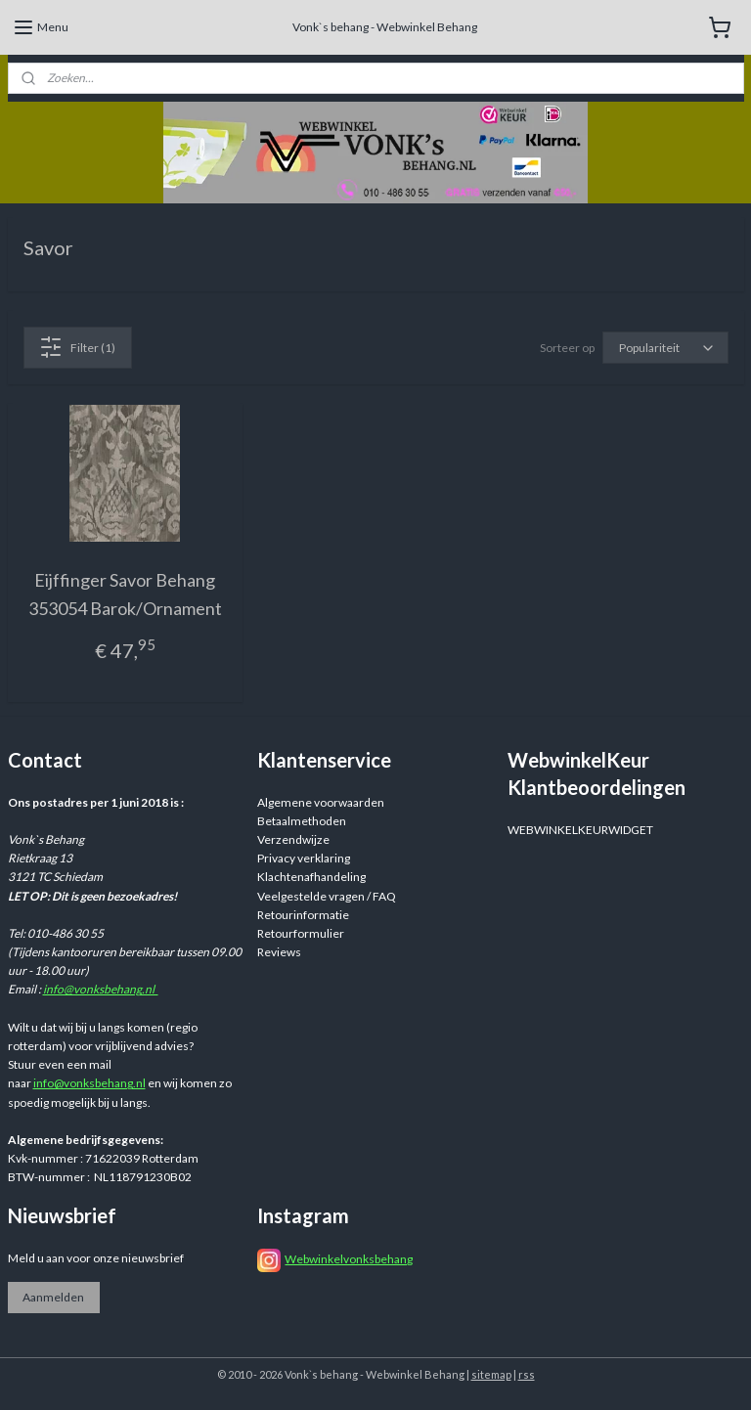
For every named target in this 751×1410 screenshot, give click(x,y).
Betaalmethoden (301, 821)
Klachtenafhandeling (311, 876)
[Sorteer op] (665, 347)
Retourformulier (300, 933)
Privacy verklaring (303, 858)
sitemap (491, 1374)
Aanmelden (53, 1297)
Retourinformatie (303, 914)
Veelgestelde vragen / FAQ (326, 896)
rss (526, 1374)
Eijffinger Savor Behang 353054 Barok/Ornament (125, 594)
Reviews (279, 952)
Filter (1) (77, 347)
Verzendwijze (293, 839)
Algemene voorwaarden (320, 802)
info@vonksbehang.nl (100, 989)
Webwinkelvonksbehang (349, 1259)
